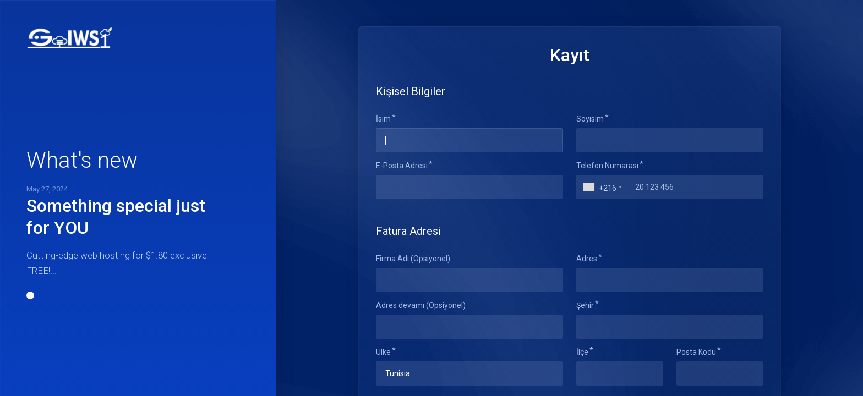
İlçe (582, 352)
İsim (383, 118)
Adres (586, 258)
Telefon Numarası (607, 165)
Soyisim (590, 118)
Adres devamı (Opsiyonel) (421, 305)
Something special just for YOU (115, 216)
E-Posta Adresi (402, 165)
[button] (30, 295)
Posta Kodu (696, 352)
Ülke (383, 352)
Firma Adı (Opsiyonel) (413, 258)
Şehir (585, 305)
